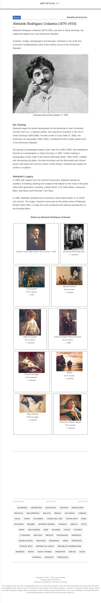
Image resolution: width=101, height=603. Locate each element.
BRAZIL (58, 513)
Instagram (18, 501)
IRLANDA (56, 529)
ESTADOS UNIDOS (46, 524)
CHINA (27, 518)
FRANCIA (63, 524)
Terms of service (54, 580)
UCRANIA (37, 557)
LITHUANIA (25, 535)
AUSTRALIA (51, 507)
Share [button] (17, 17)
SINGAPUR (60, 552)
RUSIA (31, 552)
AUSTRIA (64, 507)
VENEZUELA (62, 557)
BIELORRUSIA (33, 513)
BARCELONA (77, 507)
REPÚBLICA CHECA (45, 546)
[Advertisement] (50, 474)
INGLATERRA (34, 529)
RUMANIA (20, 552)
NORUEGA (76, 535)
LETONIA (78, 529)
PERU (65, 540)
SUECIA (72, 552)
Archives (51, 501)
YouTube (55, 582)
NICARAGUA (62, 535)
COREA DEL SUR (54, 518)
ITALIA (67, 529)
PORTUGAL (77, 540)
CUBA (83, 518)
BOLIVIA (47, 513)
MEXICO (49, 535)
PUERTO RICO (26, 546)
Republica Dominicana (77, 17)
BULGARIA (70, 513)
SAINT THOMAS (45, 552)
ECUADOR (19, 524)
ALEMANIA (22, 507)
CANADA (82, 513)
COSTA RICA (72, 518)
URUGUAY (49, 557)
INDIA (21, 529)
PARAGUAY (54, 540)
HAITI (84, 524)
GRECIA (74, 524)
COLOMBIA (38, 518)
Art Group (63, 582)
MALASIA (38, 535)
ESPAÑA (31, 524)
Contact (44, 580)
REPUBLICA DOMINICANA (69, 546)
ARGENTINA (36, 507)
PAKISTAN (41, 540)
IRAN (46, 529)
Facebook (83, 501)
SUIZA (82, 552)
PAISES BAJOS (26, 540)
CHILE (17, 518)
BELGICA (19, 513)
